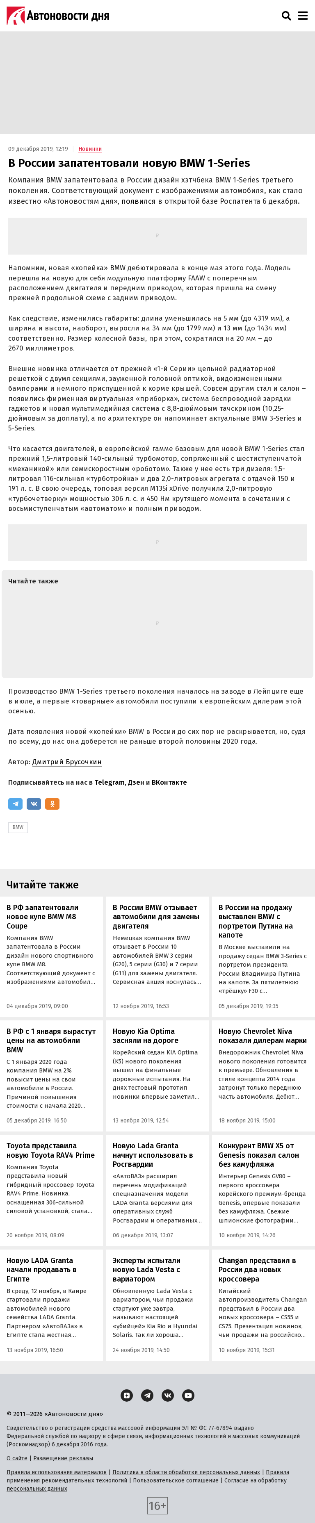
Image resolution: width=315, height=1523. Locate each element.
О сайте (17, 1458)
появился (138, 201)
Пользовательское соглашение (176, 1480)
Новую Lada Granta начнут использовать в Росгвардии (153, 1155)
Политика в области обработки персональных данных (186, 1472)
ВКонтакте (169, 782)
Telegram (109, 782)
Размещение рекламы (63, 1458)
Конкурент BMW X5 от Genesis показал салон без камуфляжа (259, 1155)
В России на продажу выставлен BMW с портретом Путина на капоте (256, 921)
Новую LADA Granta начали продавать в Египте (42, 1270)
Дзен (136, 782)
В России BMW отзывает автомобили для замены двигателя (156, 917)
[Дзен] (127, 1395)
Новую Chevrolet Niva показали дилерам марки (263, 1036)
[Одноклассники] (52, 804)
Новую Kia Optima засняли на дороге (145, 1036)
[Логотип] (58, 15)
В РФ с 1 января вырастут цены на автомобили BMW (51, 1040)
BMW (18, 827)
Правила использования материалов (57, 1472)
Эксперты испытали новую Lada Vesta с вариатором (146, 1270)
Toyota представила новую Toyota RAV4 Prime (51, 1150)
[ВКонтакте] (34, 804)
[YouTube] (188, 1395)
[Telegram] (15, 804)
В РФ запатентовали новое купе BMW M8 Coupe (42, 917)
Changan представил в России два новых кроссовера (257, 1270)
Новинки (90, 149)
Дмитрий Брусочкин (67, 762)
